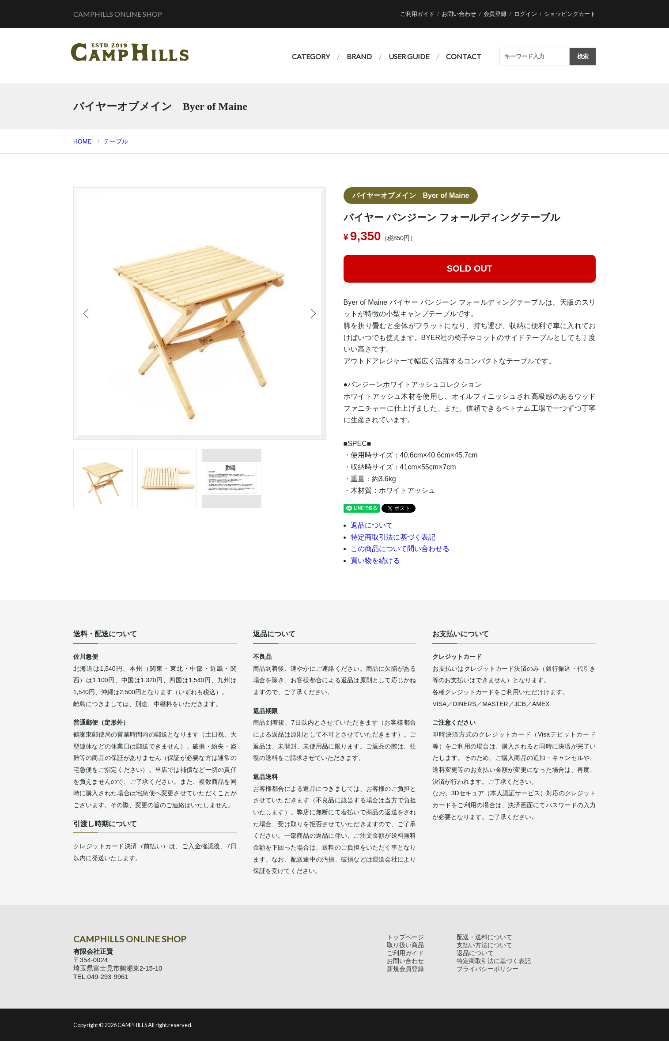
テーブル (115, 142)
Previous (87, 314)
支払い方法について (484, 946)
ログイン (525, 14)
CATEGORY (311, 56)
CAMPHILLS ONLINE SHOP (117, 14)
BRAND (359, 56)
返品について (372, 526)
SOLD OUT (469, 270)
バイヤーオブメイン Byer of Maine (410, 196)
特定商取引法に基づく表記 (393, 538)
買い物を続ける (375, 562)
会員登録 (495, 14)
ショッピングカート (570, 14)
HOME (82, 142)
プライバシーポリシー (487, 970)
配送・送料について (484, 938)
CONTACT (463, 56)
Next (312, 314)
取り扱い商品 (405, 946)
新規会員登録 (405, 970)
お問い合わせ (459, 14)
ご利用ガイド (417, 14)
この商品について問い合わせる (400, 550)
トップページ (405, 938)
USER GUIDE (409, 56)
